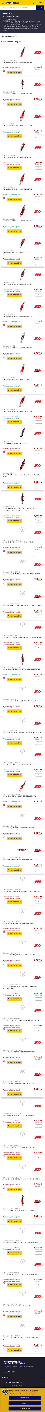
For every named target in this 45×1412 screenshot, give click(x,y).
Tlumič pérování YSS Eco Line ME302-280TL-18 (18, 189)
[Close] (42, 1391)
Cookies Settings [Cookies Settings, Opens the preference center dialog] (24, 1398)
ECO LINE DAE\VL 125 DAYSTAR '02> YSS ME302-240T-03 (21, 1020)
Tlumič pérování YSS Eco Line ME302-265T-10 (17, 316)
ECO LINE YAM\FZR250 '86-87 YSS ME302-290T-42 (19, 796)
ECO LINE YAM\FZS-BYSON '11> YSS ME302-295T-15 (20, 1274)
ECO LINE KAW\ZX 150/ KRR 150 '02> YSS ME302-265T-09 (21, 1179)
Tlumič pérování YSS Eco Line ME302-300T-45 (17, 157)
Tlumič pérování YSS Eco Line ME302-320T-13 (17, 125)
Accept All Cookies (25, 1409)
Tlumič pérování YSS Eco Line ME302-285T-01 (17, 94)
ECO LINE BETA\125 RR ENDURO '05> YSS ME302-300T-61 (21, 574)
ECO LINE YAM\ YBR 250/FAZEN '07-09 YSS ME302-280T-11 (22, 732)
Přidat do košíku (14, 72)
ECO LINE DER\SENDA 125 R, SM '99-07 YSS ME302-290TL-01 (22, 1242)
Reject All (24, 1403)
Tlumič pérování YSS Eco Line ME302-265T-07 (17, 284)
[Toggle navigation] (3, 3)
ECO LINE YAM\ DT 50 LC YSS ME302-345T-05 (17, 1306)
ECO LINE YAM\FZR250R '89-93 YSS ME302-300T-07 (20, 859)
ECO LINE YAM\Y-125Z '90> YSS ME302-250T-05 (18, 1084)
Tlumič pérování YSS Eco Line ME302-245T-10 (17, 379)
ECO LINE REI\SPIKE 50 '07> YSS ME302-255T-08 (18, 1115)
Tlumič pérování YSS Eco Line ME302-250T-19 (17, 221)
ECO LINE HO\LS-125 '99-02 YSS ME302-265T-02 (18, 1147)
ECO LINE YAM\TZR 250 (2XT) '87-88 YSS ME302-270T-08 (21, 669)
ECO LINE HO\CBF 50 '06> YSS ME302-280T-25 (18, 542)
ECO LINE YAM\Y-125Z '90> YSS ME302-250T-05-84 (19, 1052)
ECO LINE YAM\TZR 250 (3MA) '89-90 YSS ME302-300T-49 (21, 891)
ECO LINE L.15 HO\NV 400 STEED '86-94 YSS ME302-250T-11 (22, 605)
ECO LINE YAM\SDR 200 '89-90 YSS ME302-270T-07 (19, 1211)
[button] (37, 3)
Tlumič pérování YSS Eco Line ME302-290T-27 (17, 411)
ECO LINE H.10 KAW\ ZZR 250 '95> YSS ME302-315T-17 (20, 955)
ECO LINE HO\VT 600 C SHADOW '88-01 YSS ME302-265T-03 (22, 637)
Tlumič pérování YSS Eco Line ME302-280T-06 (17, 348)
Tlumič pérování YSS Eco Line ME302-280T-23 (17, 62)
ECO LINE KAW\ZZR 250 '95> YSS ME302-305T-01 (19, 923)
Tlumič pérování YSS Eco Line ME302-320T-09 (17, 252)
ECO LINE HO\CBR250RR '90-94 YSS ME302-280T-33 (20, 764)
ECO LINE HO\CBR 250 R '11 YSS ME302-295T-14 (18, 828)
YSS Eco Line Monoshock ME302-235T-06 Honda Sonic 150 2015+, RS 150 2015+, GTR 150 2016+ (21, 509)
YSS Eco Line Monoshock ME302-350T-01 (16, 443)
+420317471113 (17, 1385)
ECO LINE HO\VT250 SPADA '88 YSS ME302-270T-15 (19, 701)
